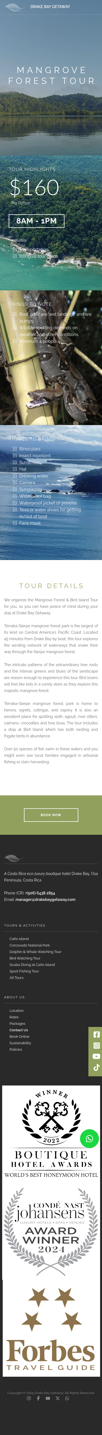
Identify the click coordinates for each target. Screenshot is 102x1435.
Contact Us (19, 1030)
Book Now (51, 815)
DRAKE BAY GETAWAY (50, 7)
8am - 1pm (36, 220)
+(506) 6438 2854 (40, 893)
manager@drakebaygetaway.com (45, 899)
